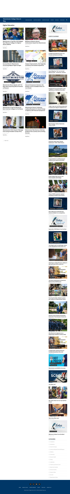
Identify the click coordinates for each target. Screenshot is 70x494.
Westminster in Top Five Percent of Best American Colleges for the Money (13, 109)
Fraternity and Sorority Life (55, 464)
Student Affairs (34, 60)
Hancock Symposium (36, 83)
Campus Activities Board (53, 50)
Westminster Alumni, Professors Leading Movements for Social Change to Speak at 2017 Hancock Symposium (35, 110)
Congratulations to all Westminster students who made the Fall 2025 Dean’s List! (57, 160)
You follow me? (52, 384)
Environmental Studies (60, 208)
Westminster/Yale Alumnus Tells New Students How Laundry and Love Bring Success (35, 133)
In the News (35, 38)
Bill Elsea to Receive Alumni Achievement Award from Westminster (35, 42)
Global (57, 173)
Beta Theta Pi (52, 138)
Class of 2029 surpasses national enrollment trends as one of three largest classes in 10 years (56, 195)
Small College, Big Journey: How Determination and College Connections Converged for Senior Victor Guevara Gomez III (57, 178)
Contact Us (49, 487)
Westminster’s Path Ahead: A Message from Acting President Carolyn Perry (13, 132)
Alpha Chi (51, 120)
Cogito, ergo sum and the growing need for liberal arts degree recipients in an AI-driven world (58, 108)
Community (56, 191)
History (57, 138)
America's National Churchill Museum (10, 83)
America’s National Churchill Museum (57, 449)
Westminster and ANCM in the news (57, 368)
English (51, 330)
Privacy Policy (25, 487)
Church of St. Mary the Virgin (54, 68)
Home (20, 487)
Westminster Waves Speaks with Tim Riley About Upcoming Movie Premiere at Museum (13, 88)
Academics (6, 38)
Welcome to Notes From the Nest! (56, 434)
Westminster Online (54, 477)
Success (51, 474)
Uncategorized (60, 226)
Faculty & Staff (7, 128)
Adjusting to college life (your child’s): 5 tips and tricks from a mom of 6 (58, 263)
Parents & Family (53, 469)
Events (38, 487)
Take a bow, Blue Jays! (54, 418)
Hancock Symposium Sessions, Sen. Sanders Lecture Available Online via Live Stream (35, 88)
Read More (5, 47)
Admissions (11, 38)
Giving (51, 459)
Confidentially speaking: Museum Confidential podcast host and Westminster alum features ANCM (57, 352)
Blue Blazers (56, 120)
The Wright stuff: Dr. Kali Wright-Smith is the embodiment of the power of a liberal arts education (58, 247)
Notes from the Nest (62, 50)
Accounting (11, 60)
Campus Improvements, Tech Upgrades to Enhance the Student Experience (34, 65)
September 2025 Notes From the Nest (57, 229)
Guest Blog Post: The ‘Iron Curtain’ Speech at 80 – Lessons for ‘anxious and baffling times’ (57, 72)
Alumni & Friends (29, 38)
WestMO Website (33, 487)
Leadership (12, 128)
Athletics (51, 451)
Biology (58, 312)
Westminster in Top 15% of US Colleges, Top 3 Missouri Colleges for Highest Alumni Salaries (13, 43)
